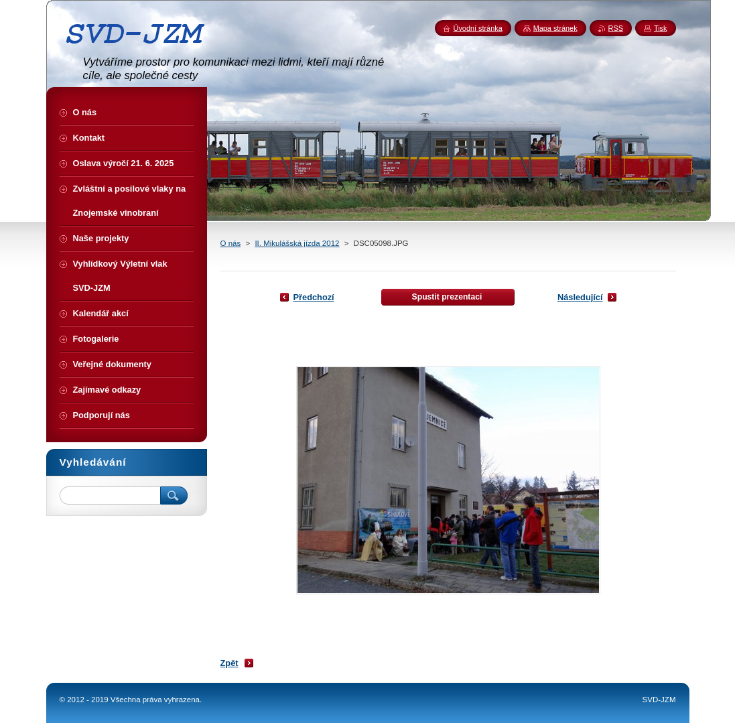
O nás (230, 243)
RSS (615, 28)
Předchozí (313, 297)
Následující (580, 297)
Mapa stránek (555, 28)
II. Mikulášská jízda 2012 (297, 243)
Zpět (229, 663)
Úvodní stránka (478, 28)
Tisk (660, 28)
